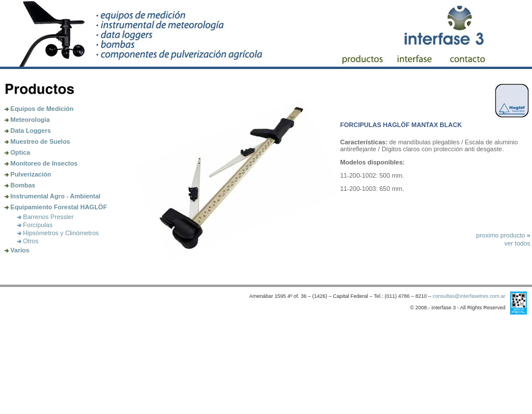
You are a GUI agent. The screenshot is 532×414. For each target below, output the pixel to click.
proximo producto (503, 235)
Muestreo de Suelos (37, 141)
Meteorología (27, 119)
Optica (17, 152)
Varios (17, 250)
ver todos (517, 243)
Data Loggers (28, 130)
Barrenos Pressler (45, 216)
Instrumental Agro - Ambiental (53, 196)
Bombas (20, 185)
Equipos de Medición (39, 108)
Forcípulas (34, 224)
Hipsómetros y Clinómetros (58, 232)
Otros (27, 240)
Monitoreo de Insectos (41, 163)
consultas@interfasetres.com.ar (469, 296)
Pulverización (28, 174)
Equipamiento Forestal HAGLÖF (56, 207)
